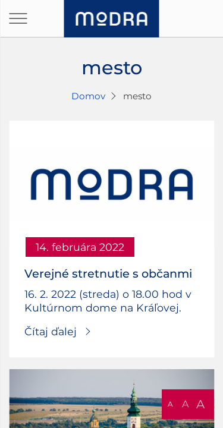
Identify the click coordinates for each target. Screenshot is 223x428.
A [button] (170, 403)
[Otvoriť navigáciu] (18, 18)
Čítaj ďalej (50, 331)
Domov (88, 96)
